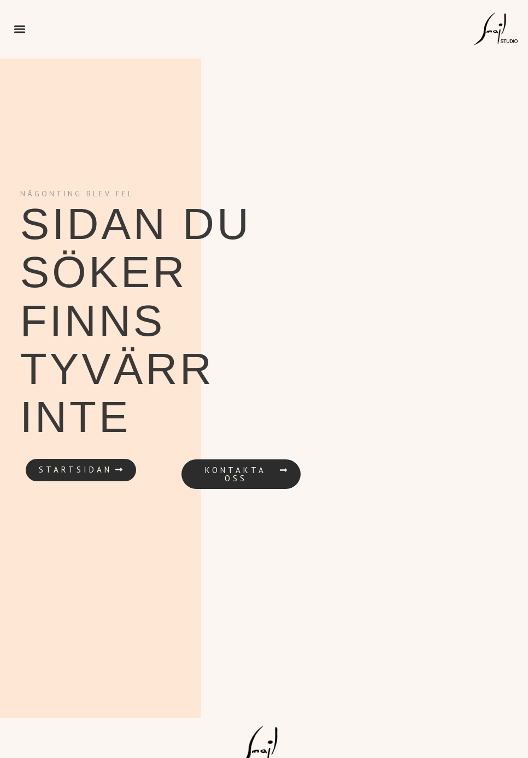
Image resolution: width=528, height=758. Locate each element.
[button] (19, 29)
